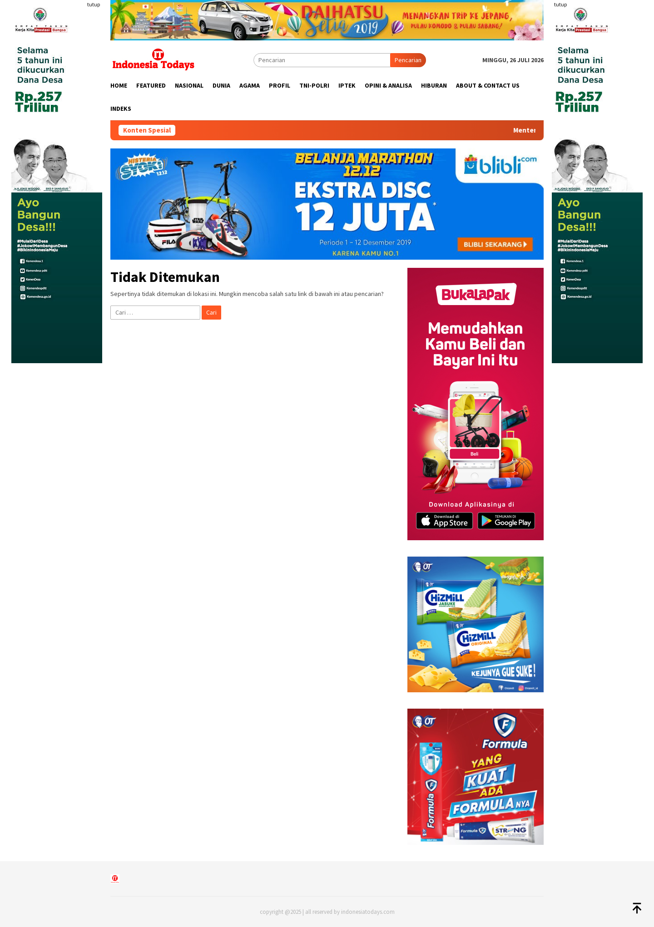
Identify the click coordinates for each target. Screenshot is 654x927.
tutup (93, 4)
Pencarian (408, 60)
